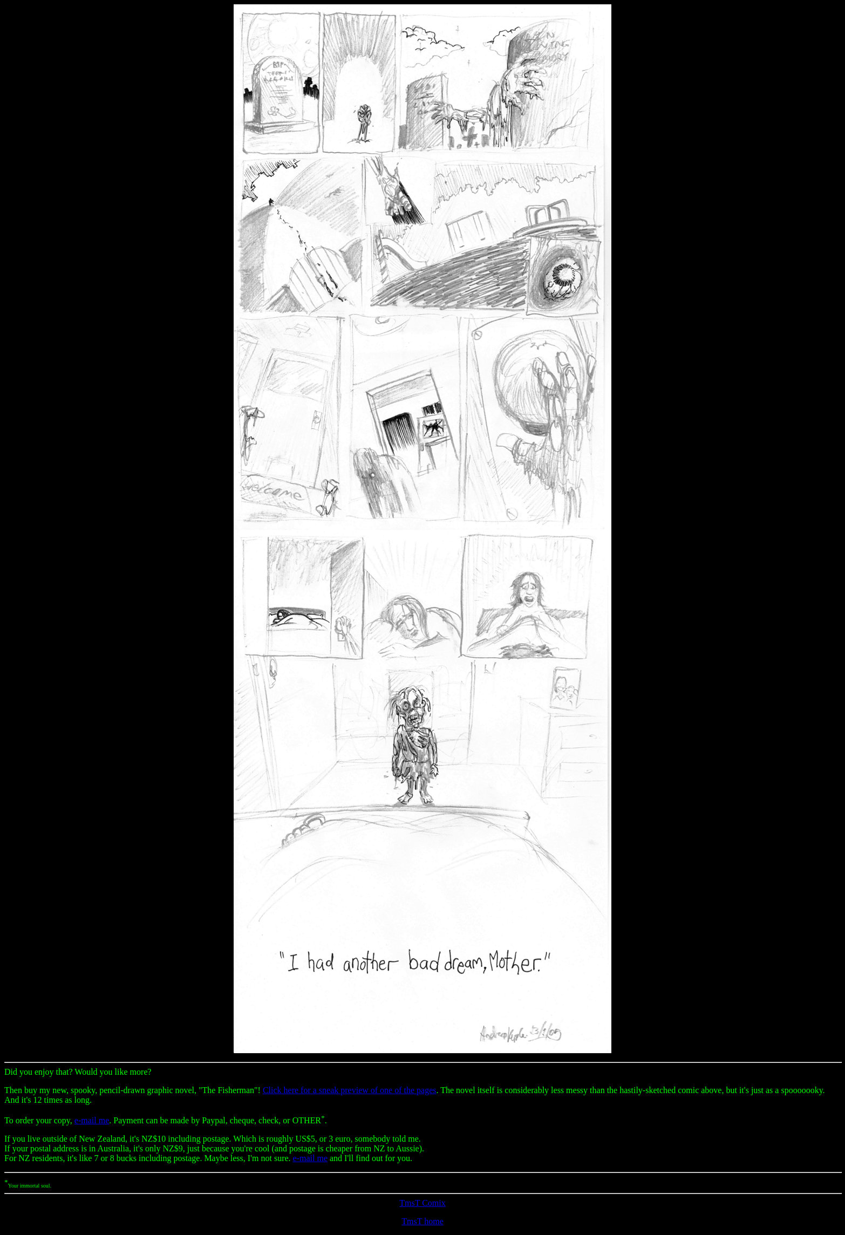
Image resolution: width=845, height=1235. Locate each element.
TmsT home (422, 1221)
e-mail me (91, 1120)
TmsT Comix (422, 1202)
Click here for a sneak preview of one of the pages (350, 1090)
